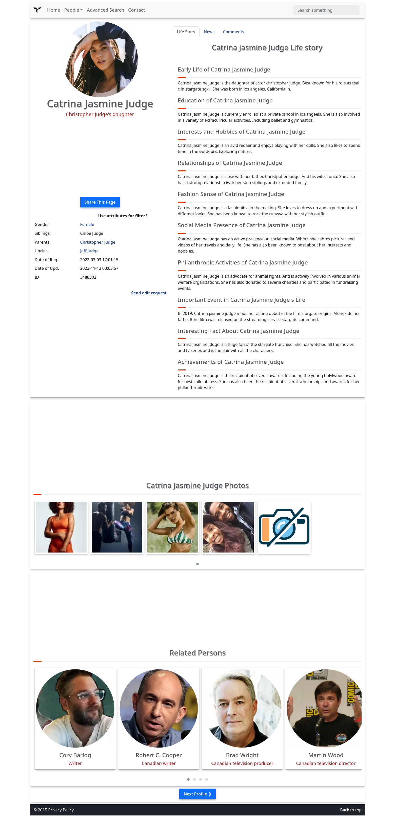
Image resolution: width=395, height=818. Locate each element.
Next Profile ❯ (197, 794)
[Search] (326, 10)
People (71, 10)
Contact (136, 10)
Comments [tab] (233, 31)
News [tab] (209, 31)
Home (53, 10)
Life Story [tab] (186, 31)
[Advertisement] (100, 157)
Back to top (351, 810)
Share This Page (100, 202)
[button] (197, 563)
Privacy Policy (61, 810)
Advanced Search (105, 10)
